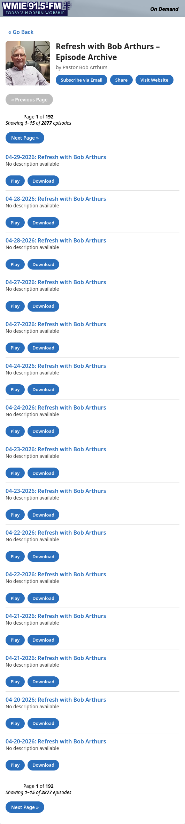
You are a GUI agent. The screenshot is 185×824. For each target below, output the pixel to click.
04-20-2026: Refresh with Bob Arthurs (56, 699)
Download (43, 181)
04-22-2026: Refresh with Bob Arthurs (56, 532)
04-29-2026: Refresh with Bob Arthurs (56, 157)
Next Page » (25, 137)
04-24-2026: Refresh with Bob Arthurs (56, 366)
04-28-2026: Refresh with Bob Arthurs (56, 199)
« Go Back (19, 31)
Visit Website (154, 80)
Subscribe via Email (81, 80)
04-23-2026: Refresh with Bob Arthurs (56, 449)
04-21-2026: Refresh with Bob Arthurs (56, 616)
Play (15, 181)
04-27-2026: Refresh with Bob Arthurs (56, 282)
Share (121, 80)
